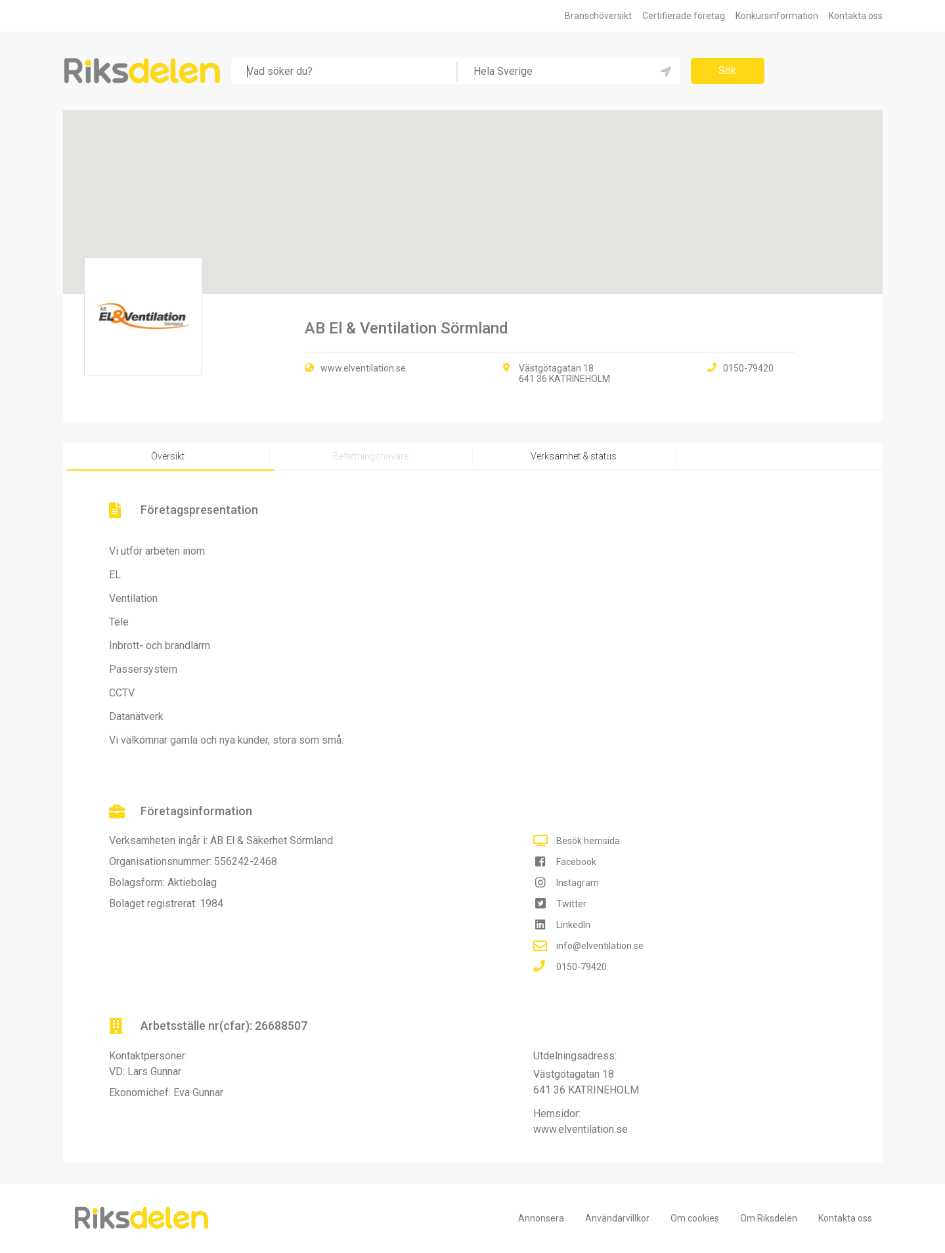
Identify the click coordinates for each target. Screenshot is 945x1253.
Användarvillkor (617, 1218)
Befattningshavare (370, 456)
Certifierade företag (683, 16)
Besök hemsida (588, 841)
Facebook (576, 862)
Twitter (571, 904)
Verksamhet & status (574, 456)
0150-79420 (581, 967)
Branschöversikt (598, 16)
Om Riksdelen (768, 1218)
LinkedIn (573, 925)
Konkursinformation (777, 16)
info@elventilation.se (600, 946)
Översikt (168, 456)
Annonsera (541, 1218)
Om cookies (694, 1218)
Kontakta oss (856, 16)
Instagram (577, 883)
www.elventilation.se (363, 368)
